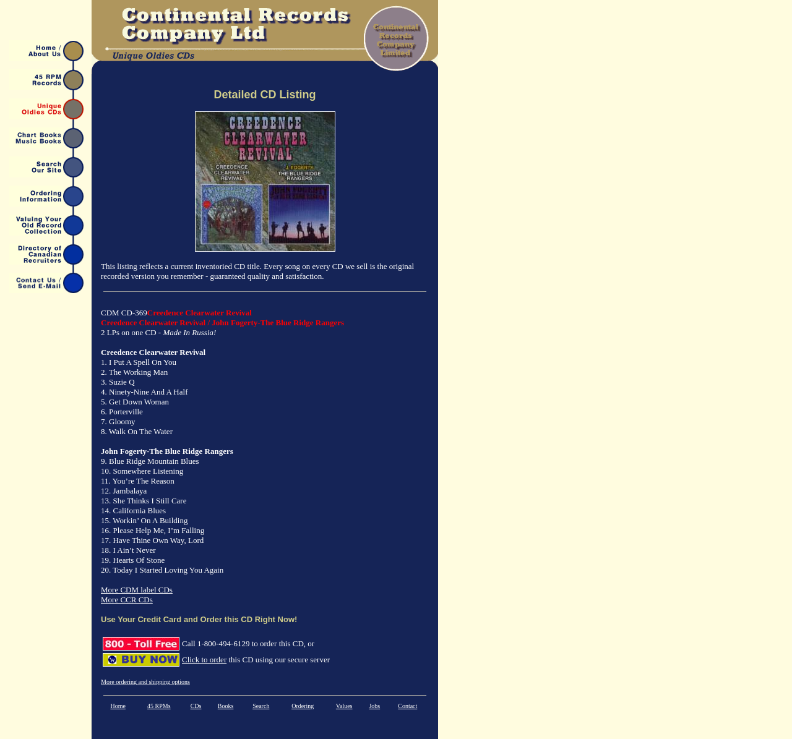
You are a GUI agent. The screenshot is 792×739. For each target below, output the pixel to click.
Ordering (302, 706)
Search (260, 706)
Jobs (374, 706)
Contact (407, 706)
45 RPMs (159, 706)
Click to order (204, 659)
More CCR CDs (127, 599)
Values (344, 706)
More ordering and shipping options (145, 681)
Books (226, 706)
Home (117, 706)
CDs (196, 706)
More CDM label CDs (137, 589)
